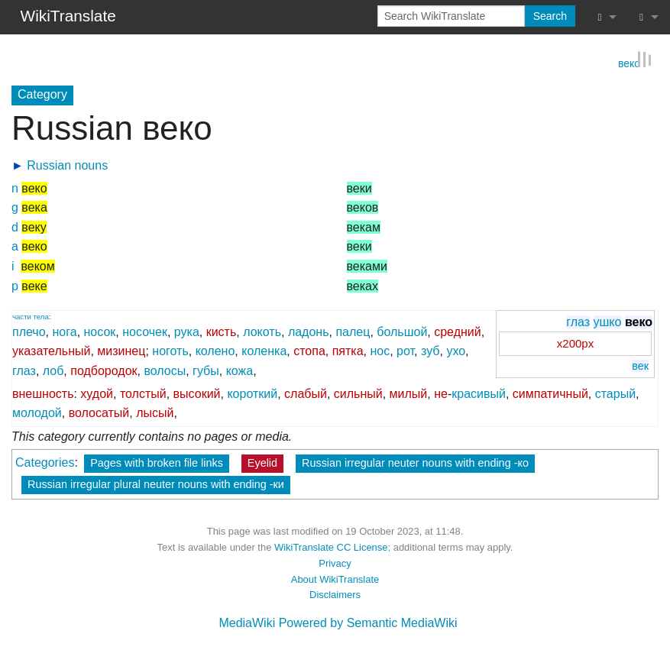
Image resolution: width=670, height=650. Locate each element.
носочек (144, 331)
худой (96, 392)
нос (380, 350)
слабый (305, 392)
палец (352, 331)
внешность (42, 392)
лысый (154, 412)
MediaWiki (246, 622)
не (441, 392)
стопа (309, 350)
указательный (51, 350)
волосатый (99, 412)
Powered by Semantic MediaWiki (368, 622)
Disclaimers (335, 594)
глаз (578, 320)
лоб (53, 370)
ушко (608, 320)
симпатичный (550, 392)
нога (65, 331)
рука (186, 331)
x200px (575, 342)
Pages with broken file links (156, 462)
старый (615, 392)
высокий (197, 392)
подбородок (103, 370)
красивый (479, 392)
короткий (252, 392)
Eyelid (262, 462)
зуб (430, 350)
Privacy (335, 562)
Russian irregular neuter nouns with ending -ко (415, 462)
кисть (221, 331)
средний (457, 331)
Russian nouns (67, 164)
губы (206, 370)
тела (41, 315)
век (640, 365)
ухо (455, 350)
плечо (29, 331)
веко (629, 61)
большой (402, 331)
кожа (240, 370)
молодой (37, 412)
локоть (262, 331)
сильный (358, 392)
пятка (348, 350)
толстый (143, 392)
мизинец (121, 350)
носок (100, 331)
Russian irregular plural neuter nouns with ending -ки (156, 483)
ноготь (170, 350)
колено (215, 350)
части (21, 315)
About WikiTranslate (335, 578)
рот (405, 350)
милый (409, 392)
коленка (263, 350)
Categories (44, 461)
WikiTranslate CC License (331, 546)
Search (550, 16)
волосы (165, 370)
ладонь (308, 331)
